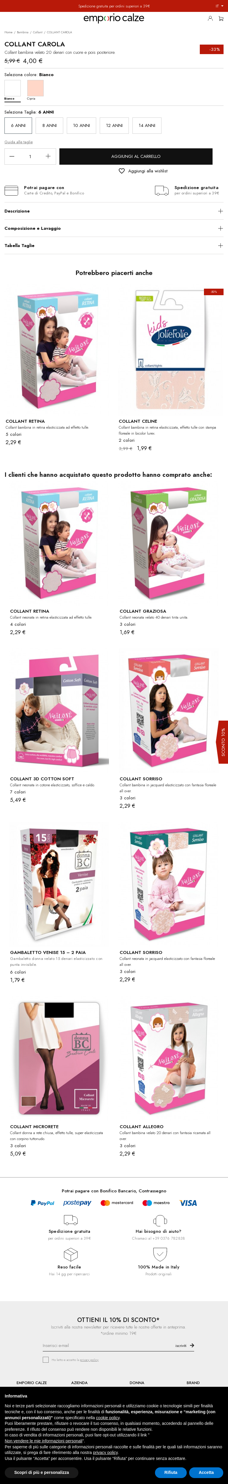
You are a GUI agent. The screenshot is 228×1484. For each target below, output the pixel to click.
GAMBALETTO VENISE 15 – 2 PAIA (48, 952)
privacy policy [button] (105, 1452)
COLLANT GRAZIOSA (143, 611)
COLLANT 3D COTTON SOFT (42, 779)
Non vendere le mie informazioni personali (43, 1441)
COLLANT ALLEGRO (142, 1126)
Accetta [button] (206, 1472)
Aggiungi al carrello (136, 156)
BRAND (193, 1382)
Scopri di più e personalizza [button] (41, 1472)
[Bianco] (14, 89)
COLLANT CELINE (138, 421)
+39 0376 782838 (169, 1238)
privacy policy (89, 1359)
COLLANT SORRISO (141, 779)
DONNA (137, 1382)
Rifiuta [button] (171, 1472)
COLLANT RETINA (25, 421)
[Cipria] (37, 89)
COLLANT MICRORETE (34, 1126)
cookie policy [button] (107, 1417)
